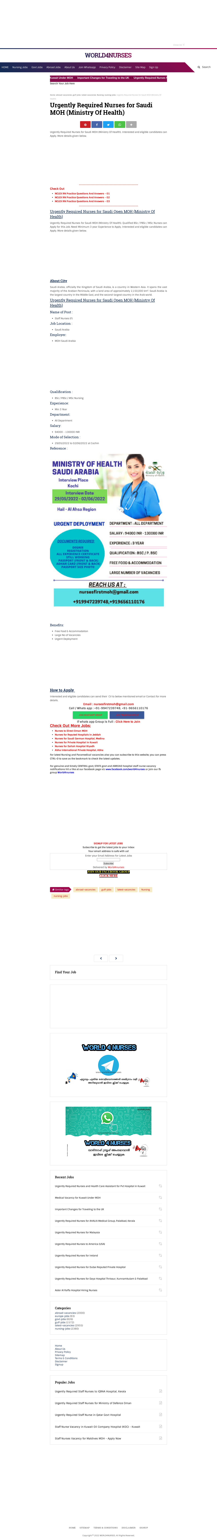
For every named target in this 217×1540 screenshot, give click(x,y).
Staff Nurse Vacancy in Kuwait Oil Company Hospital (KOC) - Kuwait (97, 1427)
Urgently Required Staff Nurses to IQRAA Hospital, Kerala (90, 1392)
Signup (59, 1365)
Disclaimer (125, 67)
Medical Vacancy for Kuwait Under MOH (52, 77)
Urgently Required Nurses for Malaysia (77, 1233)
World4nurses (116, 867)
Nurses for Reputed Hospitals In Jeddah (78, 735)
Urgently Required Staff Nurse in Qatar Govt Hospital (88, 1415)
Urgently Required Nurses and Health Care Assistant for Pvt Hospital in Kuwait (100, 1186)
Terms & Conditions (66, 1358)
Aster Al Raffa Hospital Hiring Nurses (76, 1290)
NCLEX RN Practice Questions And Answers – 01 (82, 194)
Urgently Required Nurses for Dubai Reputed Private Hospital (90, 1267)
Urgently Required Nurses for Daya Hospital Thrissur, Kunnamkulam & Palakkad (101, 1279)
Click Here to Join (128, 722)
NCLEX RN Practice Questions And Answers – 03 (82, 201)
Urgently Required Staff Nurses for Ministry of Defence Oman (93, 1403)
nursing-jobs (110, 95)
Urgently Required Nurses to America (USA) (80, 1244)
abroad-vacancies (64, 95)
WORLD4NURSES (108, 55)
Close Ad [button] (179, 44)
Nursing (100, 95)
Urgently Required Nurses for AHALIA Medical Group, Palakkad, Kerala (95, 1221)
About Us (60, 1349)
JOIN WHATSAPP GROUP (90, 715)
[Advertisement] (108, 24)
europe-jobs (62, 1316)
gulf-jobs (77, 95)
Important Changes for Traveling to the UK (107, 77)
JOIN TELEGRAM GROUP (127, 715)
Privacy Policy (63, 1352)
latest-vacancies (88, 95)
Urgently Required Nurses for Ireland (76, 1256)
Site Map (140, 67)
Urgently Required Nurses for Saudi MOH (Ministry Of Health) (101, 108)
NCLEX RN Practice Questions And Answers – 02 (82, 198)
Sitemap (60, 1355)
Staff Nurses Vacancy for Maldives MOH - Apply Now (88, 1439)
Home (52, 95)
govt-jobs (60, 1319)
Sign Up (153, 67)
